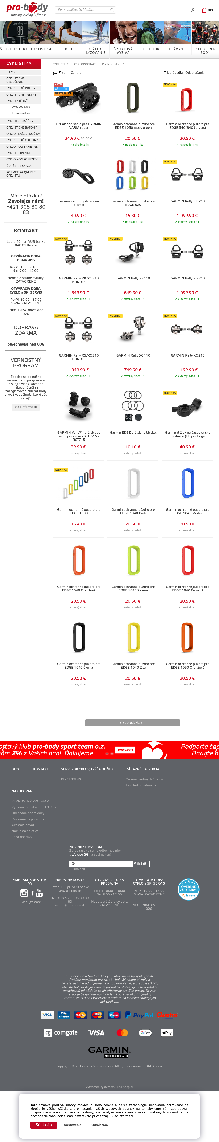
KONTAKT (40, 769)
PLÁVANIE (178, 49)
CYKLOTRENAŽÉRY (19, 121)
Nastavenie (72, 1125)
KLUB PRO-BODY (205, 51)
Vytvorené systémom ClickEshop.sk (109, 1087)
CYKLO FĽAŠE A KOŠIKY (23, 134)
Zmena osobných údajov (144, 779)
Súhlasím (44, 1125)
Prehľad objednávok (141, 785)
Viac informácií (122, 1116)
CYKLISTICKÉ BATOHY (21, 127)
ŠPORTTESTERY (14, 49)
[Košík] (207, 10)
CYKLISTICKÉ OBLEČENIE (15, 80)
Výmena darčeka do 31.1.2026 (35, 807)
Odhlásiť (79, 869)
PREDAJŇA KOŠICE (70, 880)
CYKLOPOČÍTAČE (17, 101)
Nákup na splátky (25, 831)
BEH (69, 49)
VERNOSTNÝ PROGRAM (30, 801)
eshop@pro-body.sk (70, 905)
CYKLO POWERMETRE (22, 147)
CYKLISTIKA (41, 49)
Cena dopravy (22, 837)
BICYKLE (12, 72)
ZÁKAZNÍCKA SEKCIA (142, 769)
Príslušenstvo (21, 113)
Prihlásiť (140, 863)
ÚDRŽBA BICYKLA (18, 166)
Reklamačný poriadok (28, 819)
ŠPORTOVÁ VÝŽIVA (123, 51)
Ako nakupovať (23, 825)
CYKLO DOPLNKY (18, 153)
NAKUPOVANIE (24, 791)
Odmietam (99, 1125)
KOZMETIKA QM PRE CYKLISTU (21, 174)
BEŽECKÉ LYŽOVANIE (96, 51)
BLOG (16, 769)
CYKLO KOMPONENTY (22, 159)
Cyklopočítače (21, 107)
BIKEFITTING (71, 779)
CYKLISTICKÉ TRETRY (21, 95)
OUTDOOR (151, 49)
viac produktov (131, 722)
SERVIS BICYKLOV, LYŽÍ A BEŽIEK (87, 769)
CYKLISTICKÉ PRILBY (21, 88)
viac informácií (26, 407)
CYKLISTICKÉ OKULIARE (23, 140)
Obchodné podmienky (28, 813)
